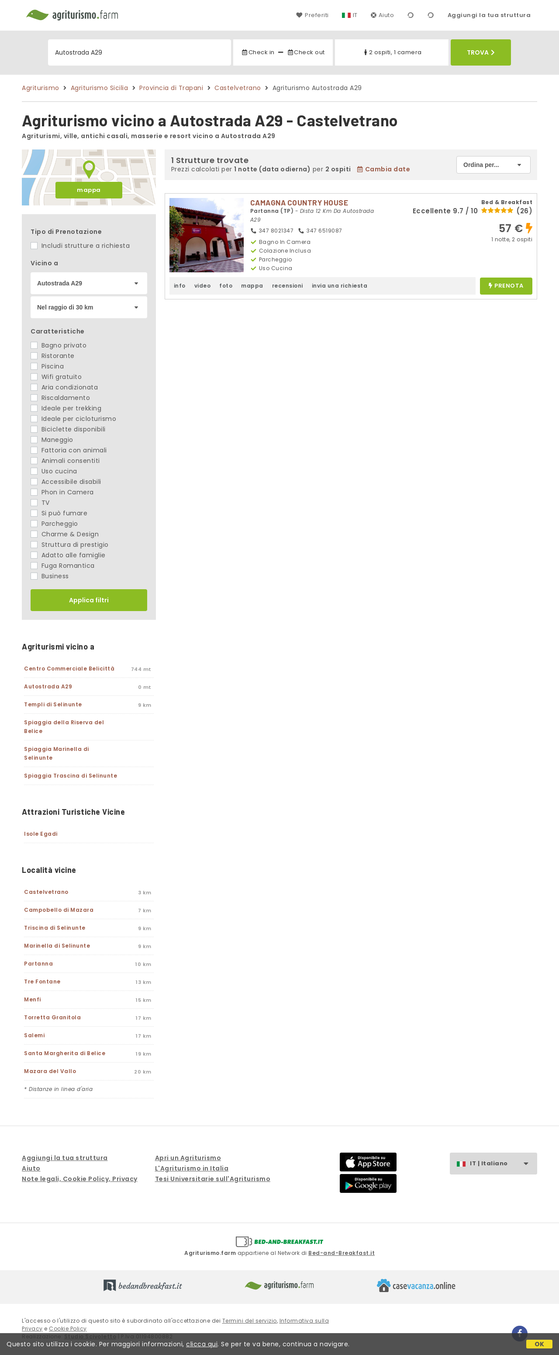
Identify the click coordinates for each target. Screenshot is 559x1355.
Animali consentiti (65, 460)
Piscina (47, 366)
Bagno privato (58, 345)
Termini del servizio (249, 1320)
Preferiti (312, 15)
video (202, 285)
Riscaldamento (60, 397)
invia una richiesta (340, 285)
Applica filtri (89, 600)
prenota (506, 286)
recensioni (287, 285)
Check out (306, 52)
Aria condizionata (64, 387)
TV (40, 502)
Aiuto (382, 15)
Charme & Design (65, 534)
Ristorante (53, 355)
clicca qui (201, 1344)
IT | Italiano (503, 1163)
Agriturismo (40, 87)
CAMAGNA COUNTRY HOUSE (299, 202)
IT (355, 15)
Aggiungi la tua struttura (489, 15)
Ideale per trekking (66, 408)
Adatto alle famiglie (68, 555)
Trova (481, 52)
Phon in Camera (62, 492)
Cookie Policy (68, 1328)
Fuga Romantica (63, 565)
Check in (257, 52)
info (180, 285)
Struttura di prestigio (70, 544)
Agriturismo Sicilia (99, 87)
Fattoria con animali (69, 450)
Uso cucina (54, 471)
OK (540, 1344)
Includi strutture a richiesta (80, 245)
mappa (89, 190)
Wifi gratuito (56, 376)
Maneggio (52, 439)
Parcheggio (54, 523)
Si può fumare (59, 513)
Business (50, 576)
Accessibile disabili (66, 481)
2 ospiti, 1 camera (392, 52)
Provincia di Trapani (171, 87)
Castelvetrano (237, 87)
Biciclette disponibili (68, 429)
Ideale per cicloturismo (73, 418)
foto (225, 285)
